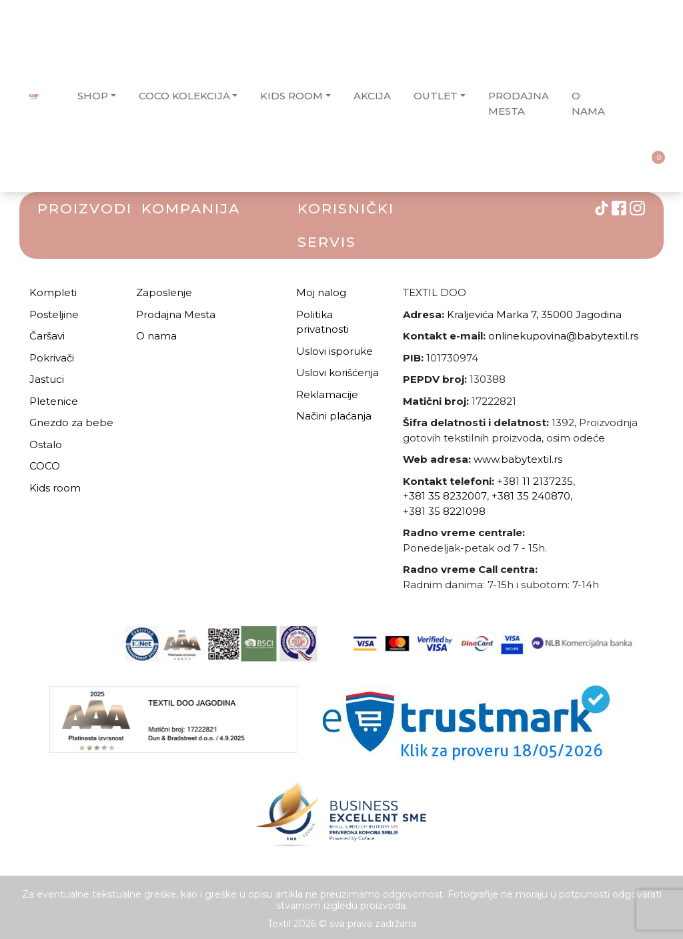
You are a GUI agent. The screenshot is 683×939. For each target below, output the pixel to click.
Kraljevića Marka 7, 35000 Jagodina (534, 314)
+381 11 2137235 (535, 481)
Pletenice (53, 401)
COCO (44, 465)
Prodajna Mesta (175, 314)
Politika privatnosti (322, 322)
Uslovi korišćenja (337, 372)
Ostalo (45, 444)
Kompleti (53, 292)
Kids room (55, 488)
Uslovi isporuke (334, 351)
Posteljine (54, 314)
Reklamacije (327, 394)
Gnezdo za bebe (71, 422)
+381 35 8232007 (445, 496)
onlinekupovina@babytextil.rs (563, 335)
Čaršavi (47, 335)
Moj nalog (321, 292)
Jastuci (46, 379)
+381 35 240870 (531, 496)
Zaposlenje (164, 292)
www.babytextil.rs (518, 459)
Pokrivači (51, 357)
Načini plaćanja (334, 415)
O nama (156, 335)
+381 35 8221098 (444, 511)
